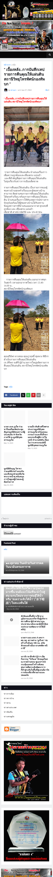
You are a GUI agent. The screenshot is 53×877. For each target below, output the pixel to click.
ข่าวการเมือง (9, 694)
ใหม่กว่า (6, 519)
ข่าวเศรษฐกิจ (9, 717)
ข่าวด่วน (7, 703)
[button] (49, 54)
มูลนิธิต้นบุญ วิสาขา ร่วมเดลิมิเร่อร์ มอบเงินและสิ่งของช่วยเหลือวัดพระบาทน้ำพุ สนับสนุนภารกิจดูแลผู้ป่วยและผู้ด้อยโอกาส (14, 475)
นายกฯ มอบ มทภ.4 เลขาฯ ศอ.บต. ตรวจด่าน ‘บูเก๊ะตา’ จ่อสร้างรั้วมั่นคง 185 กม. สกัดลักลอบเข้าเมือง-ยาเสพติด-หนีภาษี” (34, 642)
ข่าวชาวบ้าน (9, 698)
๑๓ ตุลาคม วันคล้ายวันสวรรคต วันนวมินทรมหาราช (24, 565)
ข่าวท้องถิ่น (8, 712)
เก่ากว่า (47, 519)
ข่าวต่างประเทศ (10, 707)
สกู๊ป (14, 65)
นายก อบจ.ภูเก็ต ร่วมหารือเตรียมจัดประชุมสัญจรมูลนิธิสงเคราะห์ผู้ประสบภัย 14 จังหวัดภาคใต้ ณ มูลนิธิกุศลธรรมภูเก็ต (14, 433)
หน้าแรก (7, 65)
